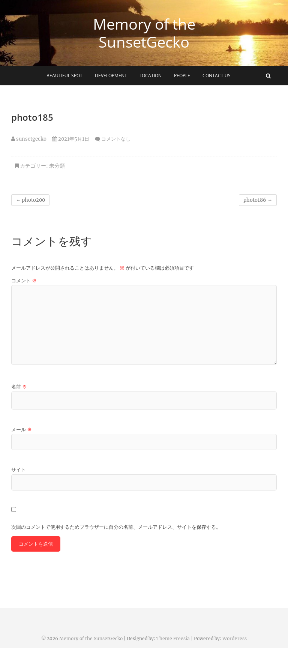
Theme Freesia (173, 638)
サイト (18, 469)
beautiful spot (64, 75)
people (182, 75)
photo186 (257, 200)
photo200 (30, 200)
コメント (24, 281)
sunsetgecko (28, 139)
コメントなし (115, 139)
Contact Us (216, 75)
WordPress (234, 638)
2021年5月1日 (70, 139)
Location (151, 75)
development (111, 75)
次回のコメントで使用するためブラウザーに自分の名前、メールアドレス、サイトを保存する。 (116, 527)
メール (21, 429)
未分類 (57, 165)
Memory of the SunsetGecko (144, 33)
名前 (19, 387)
